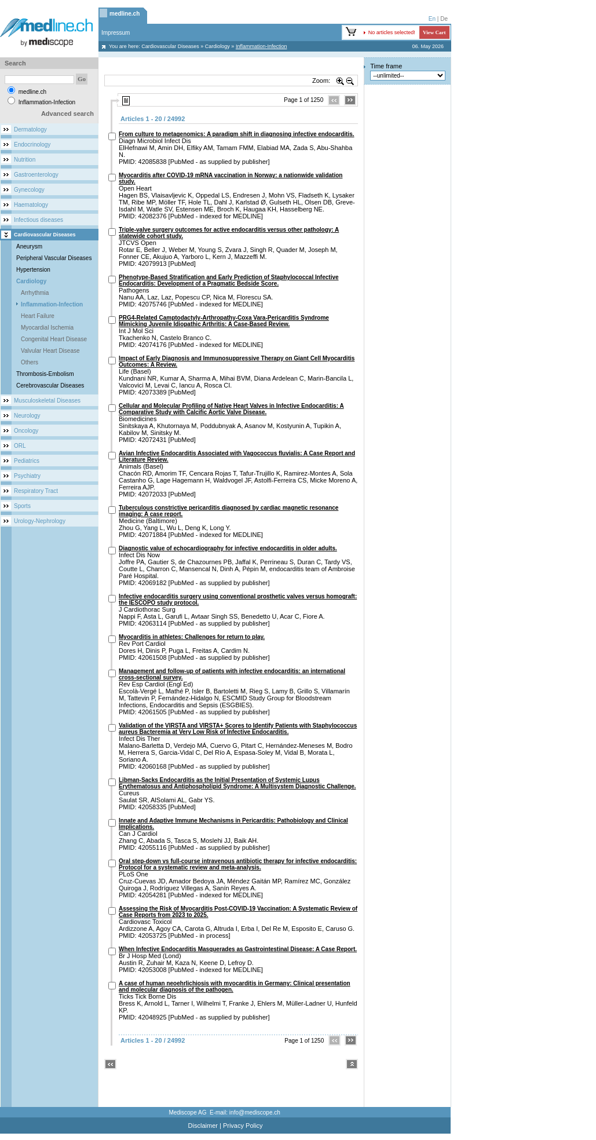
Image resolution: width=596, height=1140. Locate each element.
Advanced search (67, 113)
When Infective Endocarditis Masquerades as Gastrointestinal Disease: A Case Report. (238, 949)
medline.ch (124, 13)
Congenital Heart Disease (54, 339)
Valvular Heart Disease (50, 351)
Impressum (115, 33)
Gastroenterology (36, 174)
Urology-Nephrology (39, 521)
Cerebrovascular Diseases (50, 385)
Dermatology (30, 129)
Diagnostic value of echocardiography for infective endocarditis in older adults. (228, 548)
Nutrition (24, 159)
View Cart (434, 32)
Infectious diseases (38, 220)
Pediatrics (26, 461)
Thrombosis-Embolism (45, 374)
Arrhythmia (35, 293)
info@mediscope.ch (254, 1112)
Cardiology (217, 46)
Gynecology (29, 190)
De (444, 19)
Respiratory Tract (36, 491)
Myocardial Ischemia (47, 327)
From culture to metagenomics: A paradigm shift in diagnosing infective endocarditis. (236, 134)
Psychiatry (27, 476)
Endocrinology (32, 144)
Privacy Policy (242, 1125)
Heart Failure (37, 316)
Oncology (26, 430)
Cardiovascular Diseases (170, 46)
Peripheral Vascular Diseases (54, 258)
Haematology (31, 205)
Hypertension (33, 269)
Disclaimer (203, 1125)
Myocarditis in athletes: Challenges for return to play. (192, 637)
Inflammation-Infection (52, 304)
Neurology (27, 415)
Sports (22, 506)
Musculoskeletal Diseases (47, 400)
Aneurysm (29, 246)
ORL (20, 446)
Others (29, 362)
